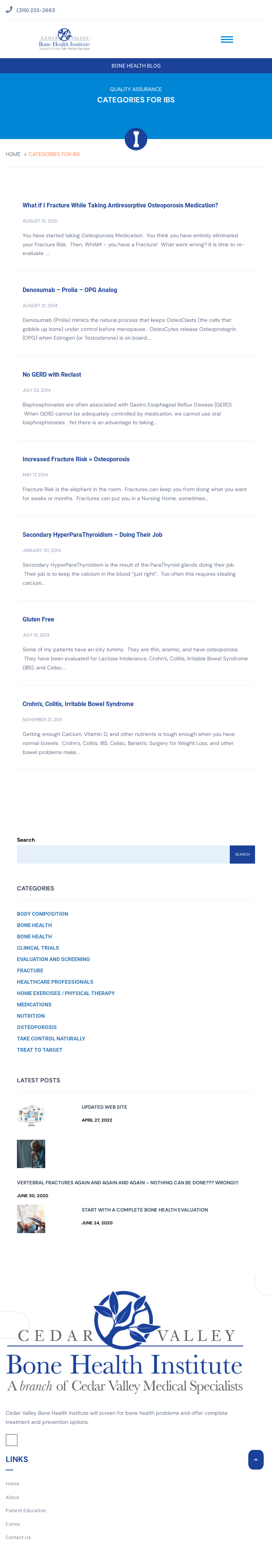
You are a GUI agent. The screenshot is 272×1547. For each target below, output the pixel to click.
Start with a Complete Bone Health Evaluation (145, 1210)
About (12, 1497)
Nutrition (31, 1016)
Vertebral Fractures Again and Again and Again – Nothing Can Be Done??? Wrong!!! (127, 1182)
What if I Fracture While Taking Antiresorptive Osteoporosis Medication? (120, 205)
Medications (34, 1004)
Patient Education (26, 1510)
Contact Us (18, 1537)
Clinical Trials (38, 948)
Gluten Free (38, 619)
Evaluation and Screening (53, 959)
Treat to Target (40, 1050)
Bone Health (34, 925)
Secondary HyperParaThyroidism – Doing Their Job (92, 535)
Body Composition (42, 914)
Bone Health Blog (136, 66)
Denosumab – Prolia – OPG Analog (70, 290)
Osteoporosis (37, 1027)
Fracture (30, 970)
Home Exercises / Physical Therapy (66, 993)
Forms (13, 1524)
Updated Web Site (104, 1107)
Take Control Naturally (51, 1038)
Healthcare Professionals (55, 982)
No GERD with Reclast (52, 374)
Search (26, 839)
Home (13, 154)
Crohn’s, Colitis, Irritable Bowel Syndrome (78, 704)
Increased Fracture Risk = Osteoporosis (76, 459)
